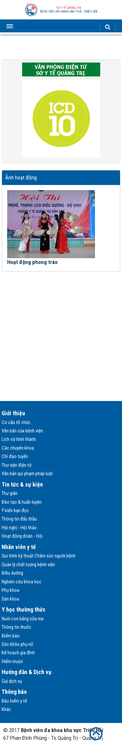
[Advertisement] (61, 338)
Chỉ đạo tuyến (15, 456)
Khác (6, 709)
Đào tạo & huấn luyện (22, 502)
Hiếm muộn (12, 661)
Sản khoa (10, 599)
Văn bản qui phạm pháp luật (27, 473)
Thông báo (14, 691)
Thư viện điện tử (17, 465)
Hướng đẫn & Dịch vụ (26, 672)
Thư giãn (10, 493)
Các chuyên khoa (18, 448)
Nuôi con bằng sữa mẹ (23, 619)
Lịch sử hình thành (19, 439)
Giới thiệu (13, 413)
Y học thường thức (24, 609)
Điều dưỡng (12, 573)
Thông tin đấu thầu (19, 519)
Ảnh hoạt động (21, 177)
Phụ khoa (10, 590)
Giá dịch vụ (12, 681)
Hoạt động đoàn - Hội (22, 536)
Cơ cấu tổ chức (16, 422)
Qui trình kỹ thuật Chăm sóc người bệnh (38, 556)
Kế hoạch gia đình (18, 653)
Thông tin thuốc (16, 627)
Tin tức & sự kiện (22, 484)
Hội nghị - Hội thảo (19, 528)
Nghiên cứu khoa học (21, 582)
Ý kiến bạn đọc (15, 510)
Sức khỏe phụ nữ (17, 644)
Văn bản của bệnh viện (22, 431)
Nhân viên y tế (19, 547)
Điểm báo (11, 636)
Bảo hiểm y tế (14, 701)
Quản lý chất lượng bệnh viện (28, 564)
